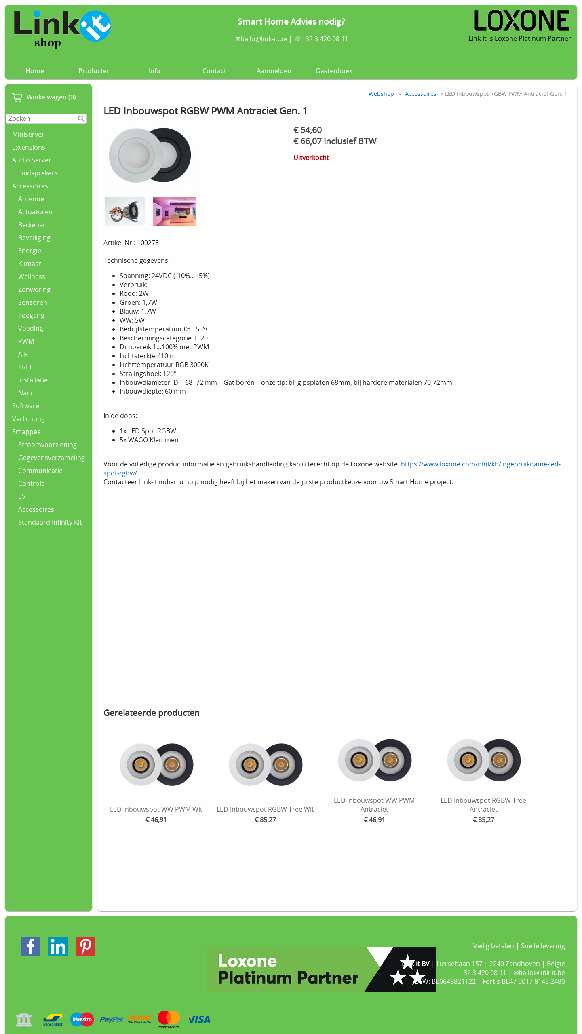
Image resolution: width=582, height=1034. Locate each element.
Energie (29, 250)
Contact (214, 70)
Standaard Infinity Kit (50, 522)
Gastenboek (334, 70)
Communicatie (40, 470)
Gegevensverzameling (51, 457)
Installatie (33, 380)
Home (34, 70)
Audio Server (31, 160)
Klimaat (29, 263)
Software (25, 405)
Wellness (31, 276)
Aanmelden (274, 70)
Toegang (31, 315)
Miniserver (28, 134)
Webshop (381, 93)
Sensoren (32, 302)
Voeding (30, 328)
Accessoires (30, 185)
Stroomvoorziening (47, 444)
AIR (23, 354)
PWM (26, 341)
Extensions (28, 147)
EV (22, 496)
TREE (25, 367)
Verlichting (28, 418)
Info (154, 70)
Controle (31, 483)
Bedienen (32, 224)
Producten (94, 70)
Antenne (31, 198)
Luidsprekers (38, 173)
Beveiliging (34, 237)
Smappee (26, 431)
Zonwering (34, 289)
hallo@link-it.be (263, 38)
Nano (26, 392)
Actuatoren (35, 211)
